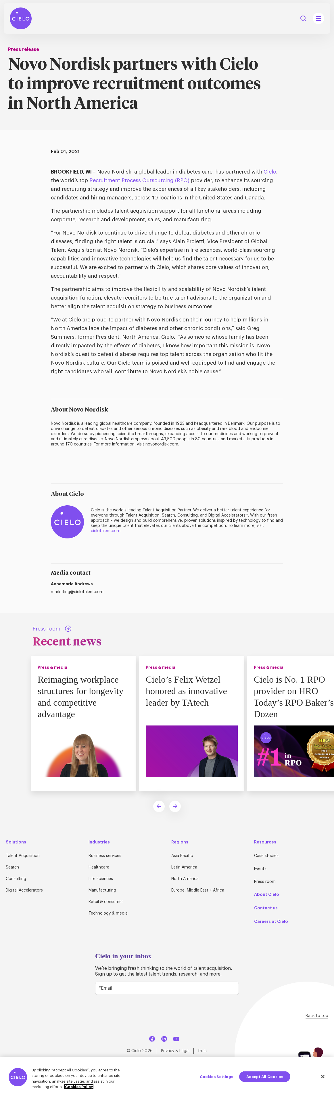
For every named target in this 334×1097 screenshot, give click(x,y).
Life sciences (101, 879)
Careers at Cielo (271, 921)
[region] (167, 1077)
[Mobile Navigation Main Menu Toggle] (318, 18)
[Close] (322, 1076)
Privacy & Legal (175, 1051)
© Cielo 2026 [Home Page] (140, 1051)
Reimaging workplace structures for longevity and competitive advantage (81, 696)
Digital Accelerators (24, 890)
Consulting (16, 879)
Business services (105, 856)
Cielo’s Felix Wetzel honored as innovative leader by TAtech (186, 691)
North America (185, 879)
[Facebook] (152, 1037)
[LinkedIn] (164, 1037)
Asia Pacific (182, 856)
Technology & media (108, 913)
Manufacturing (102, 890)
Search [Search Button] (303, 18)
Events (260, 869)
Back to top (317, 1016)
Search (12, 867)
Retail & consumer (106, 902)
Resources (265, 842)
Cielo (270, 171)
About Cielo (266, 894)
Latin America (184, 867)
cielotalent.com (105, 531)
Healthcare (99, 867)
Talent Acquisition (23, 856)
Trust (202, 1051)
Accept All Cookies (264, 1077)
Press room (265, 882)
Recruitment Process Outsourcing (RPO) (139, 180)
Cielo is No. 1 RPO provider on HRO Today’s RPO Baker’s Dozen (294, 696)
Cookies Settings (216, 1077)
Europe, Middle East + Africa (197, 890)
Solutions (16, 842)
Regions (179, 842)
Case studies (266, 856)
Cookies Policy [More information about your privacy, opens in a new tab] (79, 1087)
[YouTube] (176, 1037)
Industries (99, 842)
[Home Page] (21, 18)
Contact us (266, 908)
